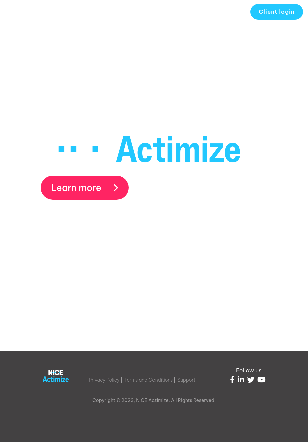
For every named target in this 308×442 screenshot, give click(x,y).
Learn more (84, 187)
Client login (277, 11)
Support (187, 380)
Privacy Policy (104, 380)
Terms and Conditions (148, 380)
